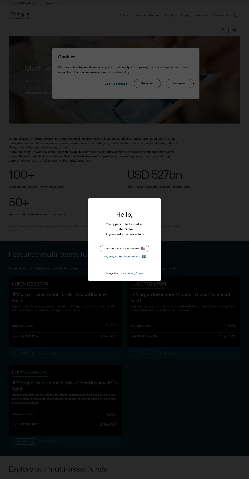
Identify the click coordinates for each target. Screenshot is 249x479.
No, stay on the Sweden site (124, 256)
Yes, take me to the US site (124, 248)
